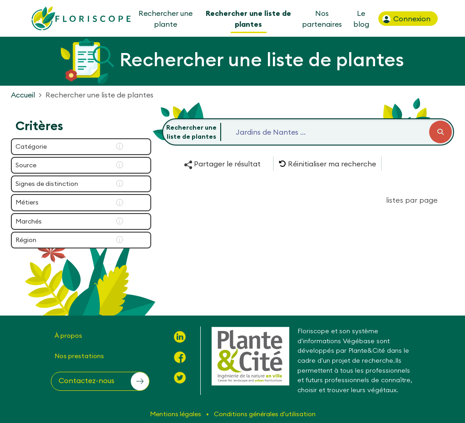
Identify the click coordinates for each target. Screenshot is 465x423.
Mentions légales (176, 414)
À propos (68, 335)
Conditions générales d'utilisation (265, 414)
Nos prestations (79, 356)
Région (25, 240)
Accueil (23, 94)
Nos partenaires (322, 19)
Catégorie (31, 146)
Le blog (361, 19)
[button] (327, 163)
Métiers (27, 202)
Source (25, 165)
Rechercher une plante (166, 19)
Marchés (28, 221)
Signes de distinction (46, 184)
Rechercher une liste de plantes (248, 19)
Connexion (405, 19)
